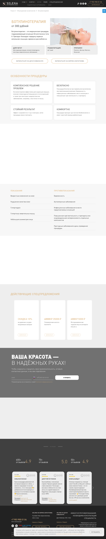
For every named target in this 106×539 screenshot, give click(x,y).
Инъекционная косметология (26, 11)
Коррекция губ (24, 498)
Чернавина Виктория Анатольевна (26, 500)
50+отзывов (75, 460)
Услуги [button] (31, 2)
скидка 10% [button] (25, 318)
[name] (21, 377)
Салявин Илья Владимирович (53, 500)
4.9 (28, 461)
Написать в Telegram (37, 522)
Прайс (45, 2)
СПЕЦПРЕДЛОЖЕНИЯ (56, 2)
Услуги (13, 11)
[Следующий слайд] (101, 320)
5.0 (64, 461)
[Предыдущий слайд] (5, 320)
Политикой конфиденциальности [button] (44, 382)
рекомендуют (24, 526)
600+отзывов (20, 460)
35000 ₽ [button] (52, 318)
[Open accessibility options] (104, 11)
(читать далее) (73, 500)
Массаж (50, 498)
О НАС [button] (24, 2)
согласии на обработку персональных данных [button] (68, 534)
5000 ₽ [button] (78, 318)
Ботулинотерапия (43, 11)
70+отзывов (43, 460)
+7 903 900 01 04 (95, 2)
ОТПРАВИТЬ (67, 377)
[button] (86, 4)
